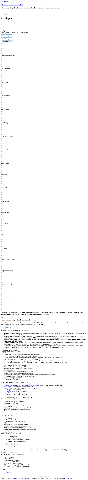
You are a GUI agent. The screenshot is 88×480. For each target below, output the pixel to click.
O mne (6, 14)
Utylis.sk (6, 393)
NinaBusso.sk (8, 385)
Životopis (7, 472)
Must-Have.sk (35, 385)
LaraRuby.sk (16, 385)
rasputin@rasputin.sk (6, 34)
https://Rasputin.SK (6, 37)
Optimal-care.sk (8, 391)
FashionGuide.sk (25, 385)
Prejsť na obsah (5, 1)
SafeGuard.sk (8, 386)
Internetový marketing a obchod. (12, 5)
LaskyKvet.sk (8, 388)
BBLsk (6, 389)
